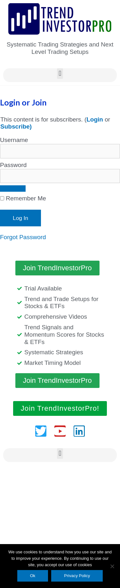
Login (94, 119)
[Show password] (13, 188)
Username (14, 140)
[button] (60, 73)
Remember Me (23, 198)
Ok (33, 575)
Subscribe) (16, 126)
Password (13, 165)
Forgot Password (23, 237)
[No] (112, 566)
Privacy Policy (77, 575)
